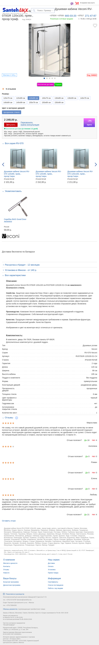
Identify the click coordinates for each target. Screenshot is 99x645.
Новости (6, 573)
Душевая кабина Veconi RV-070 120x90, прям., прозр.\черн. (48, 173)
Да (85, 440)
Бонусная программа (11, 582)
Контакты (6, 566)
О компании (9, 560)
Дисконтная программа (11, 585)
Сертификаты (53, 582)
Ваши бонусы (9, 578)
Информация (54, 578)
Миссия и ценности (10, 563)
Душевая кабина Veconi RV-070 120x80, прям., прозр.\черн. (17, 173)
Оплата (50, 566)
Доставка (51, 563)
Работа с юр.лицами (55, 588)
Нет (93, 440)
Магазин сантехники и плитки (15, 13)
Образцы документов (10, 609)
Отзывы (6, 570)
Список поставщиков (55, 585)
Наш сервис (54, 560)
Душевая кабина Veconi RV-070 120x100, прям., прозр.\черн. (80, 173)
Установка (52, 570)
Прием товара (53, 573)
